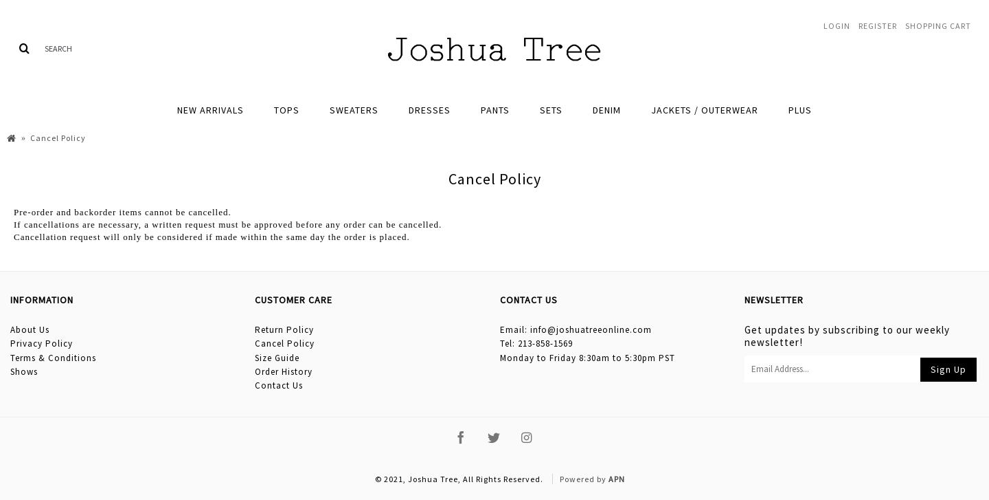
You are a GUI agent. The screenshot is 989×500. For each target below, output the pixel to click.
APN (617, 479)
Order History (283, 372)
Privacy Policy (41, 343)
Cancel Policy (285, 343)
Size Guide (277, 358)
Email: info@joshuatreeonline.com (576, 330)
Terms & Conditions (53, 358)
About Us (29, 330)
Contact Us (279, 385)
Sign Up (948, 369)
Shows (24, 372)
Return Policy (284, 330)
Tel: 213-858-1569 (536, 343)
